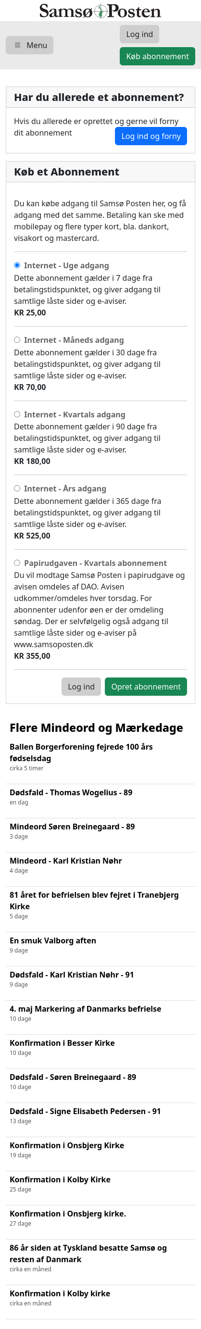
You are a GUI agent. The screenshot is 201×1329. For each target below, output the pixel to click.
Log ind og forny (151, 136)
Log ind (81, 686)
